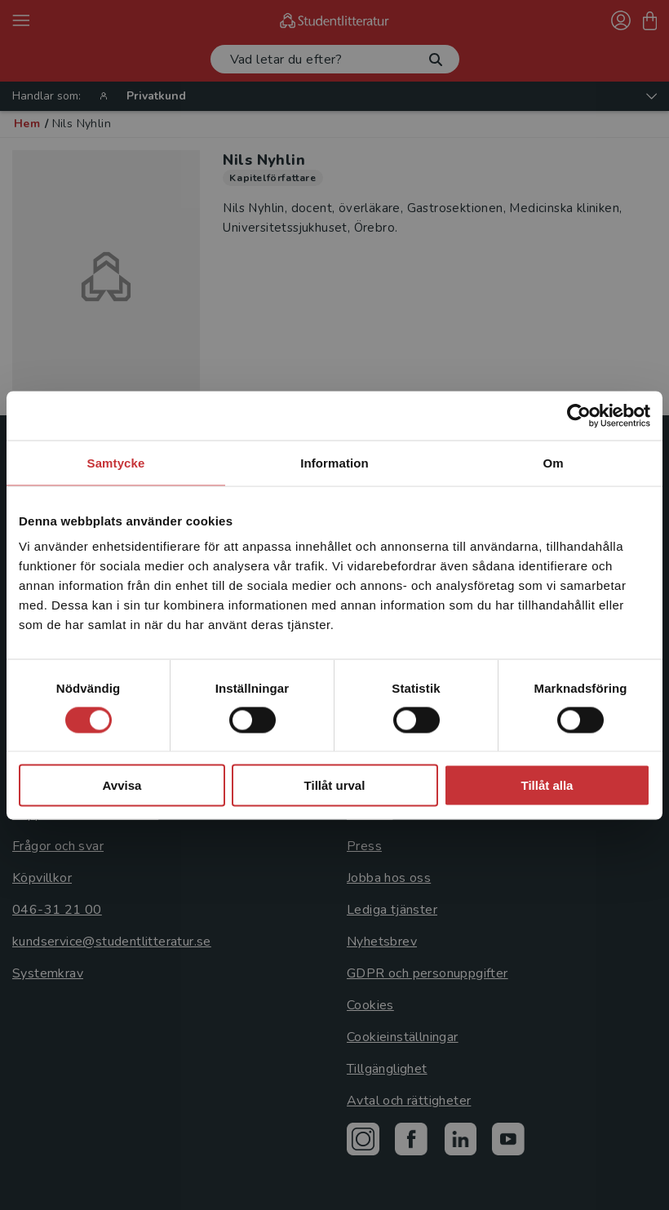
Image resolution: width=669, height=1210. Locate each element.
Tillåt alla (547, 785)
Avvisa (122, 785)
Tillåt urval (335, 785)
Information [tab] (334, 462)
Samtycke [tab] (116, 462)
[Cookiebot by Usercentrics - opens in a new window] (578, 415)
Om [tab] (553, 462)
